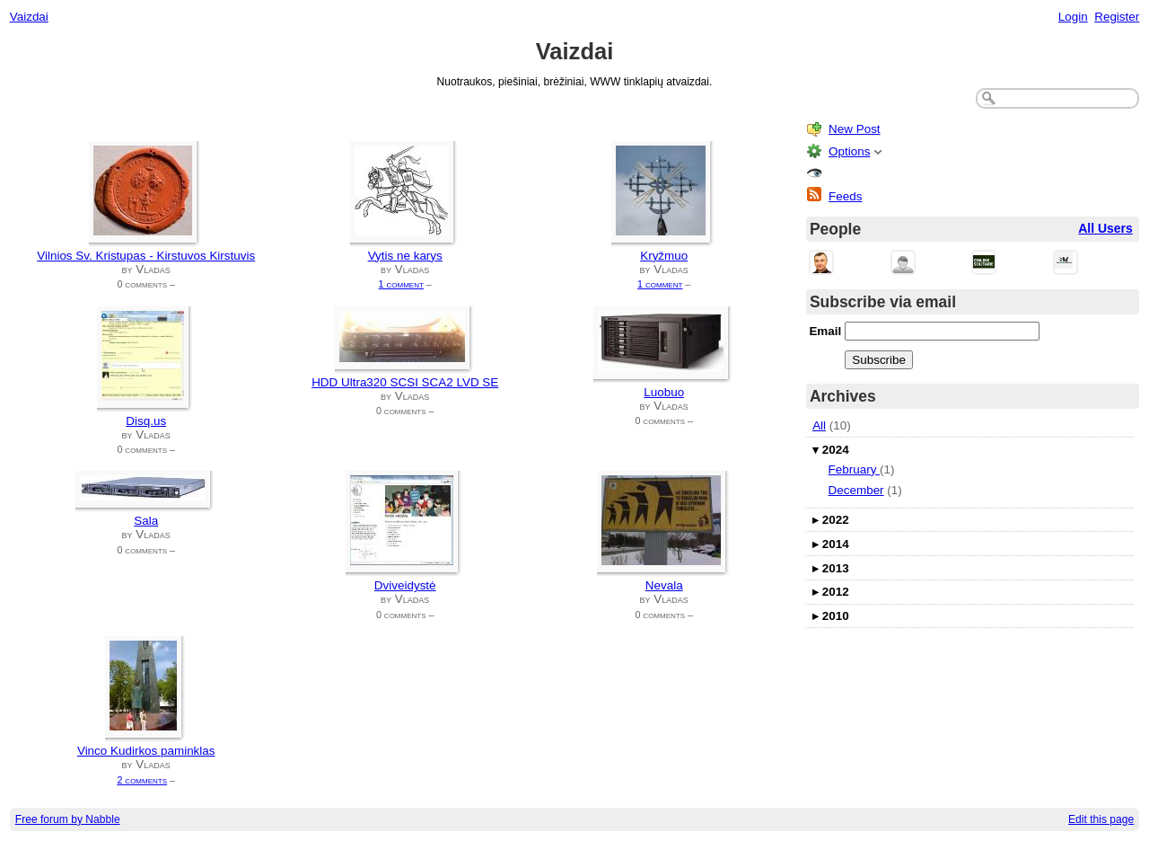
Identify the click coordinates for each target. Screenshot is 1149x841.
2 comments (142, 780)
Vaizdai (29, 16)
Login (1073, 16)
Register (1116, 16)
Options (849, 151)
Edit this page (1101, 819)
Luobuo (664, 392)
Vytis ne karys (405, 255)
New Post (855, 129)
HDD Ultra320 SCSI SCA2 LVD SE (404, 382)
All (819, 425)
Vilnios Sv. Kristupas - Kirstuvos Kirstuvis (146, 255)
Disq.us (146, 421)
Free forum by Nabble (67, 819)
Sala (146, 520)
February (855, 469)
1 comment (401, 284)
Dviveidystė (405, 585)
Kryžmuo (664, 255)
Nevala (664, 585)
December (856, 490)
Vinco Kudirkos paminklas (146, 750)
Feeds (845, 196)
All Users (1105, 228)
